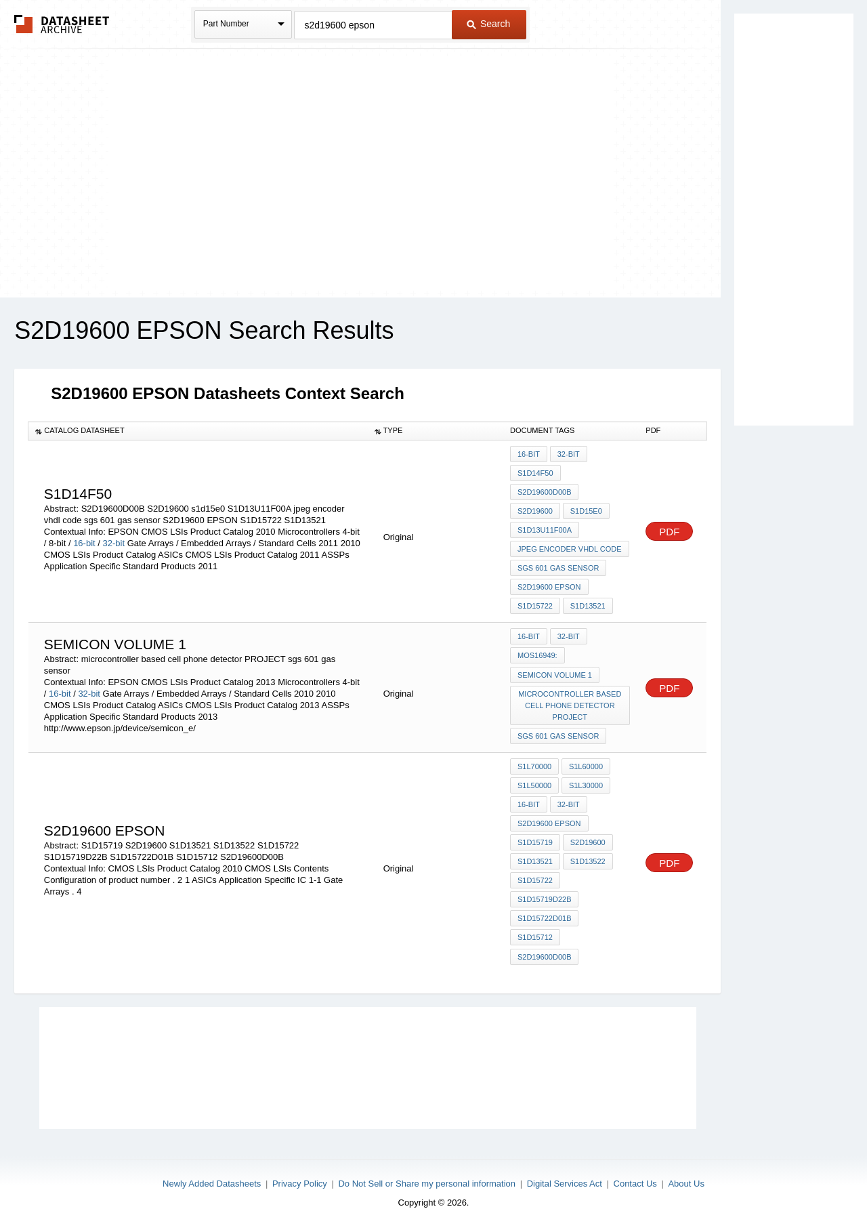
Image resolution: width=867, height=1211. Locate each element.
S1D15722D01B (544, 903)
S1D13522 (587, 848)
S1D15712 (535, 921)
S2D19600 (535, 509)
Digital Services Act (564, 1165)
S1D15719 (535, 829)
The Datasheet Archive (62, 24)
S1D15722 (535, 600)
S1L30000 (585, 775)
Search (488, 23)
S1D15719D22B (544, 884)
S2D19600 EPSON (549, 582)
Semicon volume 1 (554, 667)
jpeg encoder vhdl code (569, 545)
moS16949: (537, 648)
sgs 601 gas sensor (558, 564)
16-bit (84, 540)
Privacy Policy (299, 1165)
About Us (686, 1165)
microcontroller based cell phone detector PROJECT (570, 696)
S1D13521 (587, 600)
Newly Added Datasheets (212, 1165)
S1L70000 (534, 756)
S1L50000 (534, 775)
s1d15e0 (585, 509)
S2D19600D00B (544, 491)
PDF (669, 528)
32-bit (114, 540)
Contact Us (635, 1165)
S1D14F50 (535, 472)
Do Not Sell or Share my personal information (426, 1165)
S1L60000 (585, 756)
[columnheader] (198, 431)
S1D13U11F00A (544, 527)
